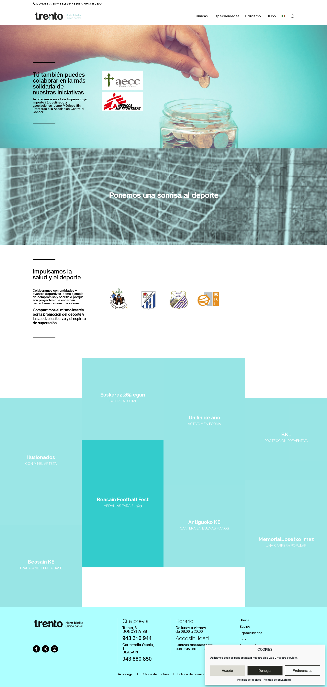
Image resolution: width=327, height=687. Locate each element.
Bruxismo (253, 16)
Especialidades (226, 16)
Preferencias (302, 671)
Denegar (265, 671)
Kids (243, 639)
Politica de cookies (249, 679)
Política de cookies (155, 674)
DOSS (271, 16)
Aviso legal (125, 674)
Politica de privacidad (277, 679)
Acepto (227, 671)
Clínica (244, 620)
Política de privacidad (193, 674)
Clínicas (201, 16)
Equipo (245, 626)
